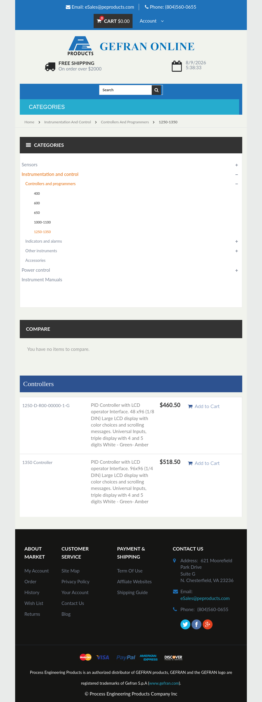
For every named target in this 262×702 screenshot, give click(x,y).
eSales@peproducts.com (109, 7)
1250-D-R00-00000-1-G (46, 405)
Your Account (75, 592)
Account (151, 20)
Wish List (33, 603)
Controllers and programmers (125, 122)
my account (36, 570)
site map (70, 570)
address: (189, 560)
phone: (187, 609)
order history (31, 587)
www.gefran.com (164, 683)
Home (29, 122)
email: (186, 591)
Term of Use (129, 570)
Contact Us (72, 603)
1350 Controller (37, 462)
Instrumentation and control (67, 122)
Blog (65, 614)
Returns (32, 614)
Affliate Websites (134, 581)
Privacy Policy (75, 581)
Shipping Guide (132, 592)
